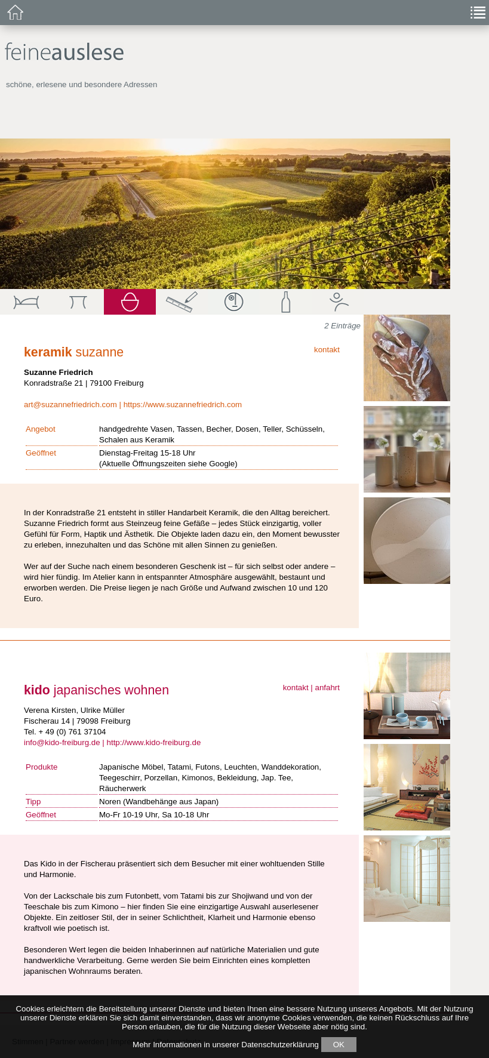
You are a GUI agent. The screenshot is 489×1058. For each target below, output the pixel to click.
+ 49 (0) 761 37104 (72, 731)
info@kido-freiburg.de (62, 742)
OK (339, 1044)
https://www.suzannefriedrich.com (183, 404)
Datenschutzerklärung (280, 1044)
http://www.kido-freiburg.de (154, 742)
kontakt (327, 349)
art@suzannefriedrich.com (70, 404)
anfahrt (327, 687)
